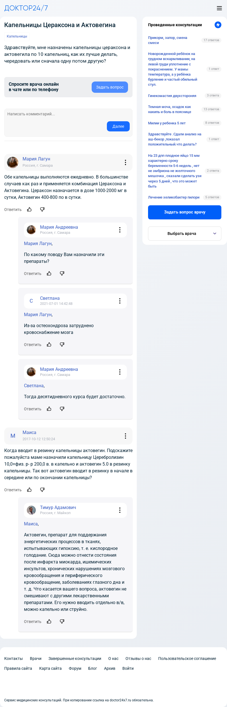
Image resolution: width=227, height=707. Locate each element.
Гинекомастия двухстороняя (172, 96)
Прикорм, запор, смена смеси (167, 40)
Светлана (34, 385)
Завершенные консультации (75, 658)
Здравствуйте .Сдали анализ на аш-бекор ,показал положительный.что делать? (174, 139)
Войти (128, 668)
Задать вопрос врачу (185, 212)
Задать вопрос (110, 87)
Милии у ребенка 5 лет (167, 123)
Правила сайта (18, 668)
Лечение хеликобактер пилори (173, 197)
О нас (113, 658)
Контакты (13, 658)
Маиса (31, 524)
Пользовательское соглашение (187, 658)
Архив (109, 668)
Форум (75, 668)
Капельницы (17, 36)
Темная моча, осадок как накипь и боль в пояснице (169, 109)
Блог (92, 668)
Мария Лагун (38, 243)
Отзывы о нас (138, 658)
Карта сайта (50, 668)
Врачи (35, 658)
